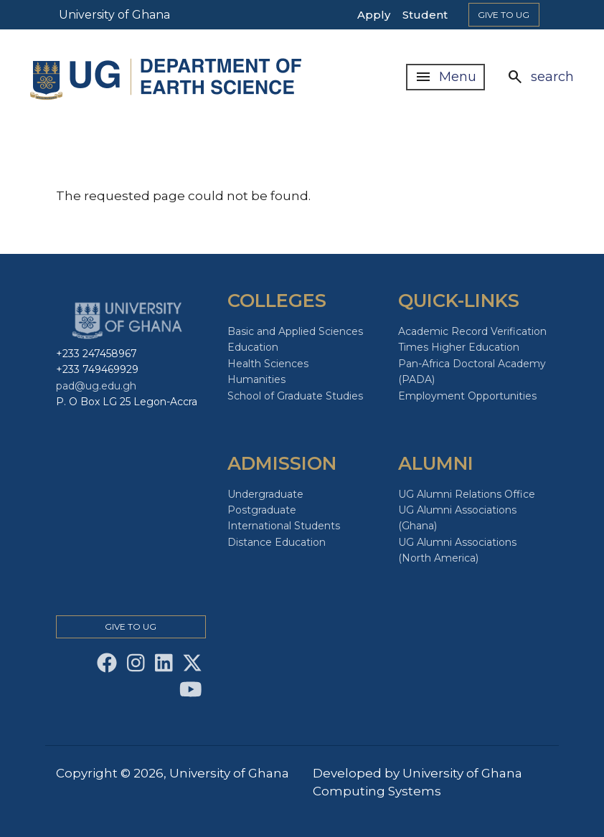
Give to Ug (503, 14)
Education (252, 347)
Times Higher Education (458, 347)
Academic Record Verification (472, 331)
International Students (283, 525)
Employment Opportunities (467, 395)
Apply (373, 15)
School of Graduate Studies (295, 395)
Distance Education (276, 542)
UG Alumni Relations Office (466, 494)
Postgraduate (261, 509)
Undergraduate (265, 494)
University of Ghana (114, 15)
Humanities (256, 379)
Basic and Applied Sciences (295, 331)
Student (425, 15)
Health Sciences (267, 363)
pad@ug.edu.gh (96, 385)
